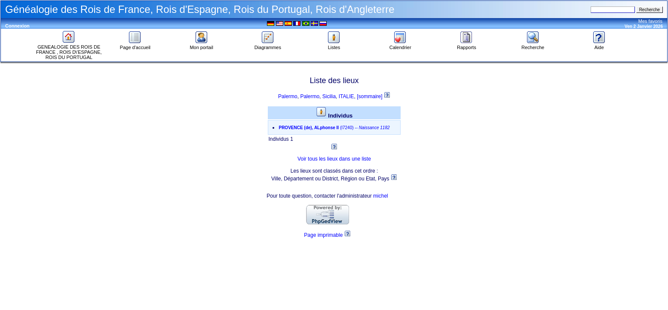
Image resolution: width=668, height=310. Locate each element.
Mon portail (201, 45)
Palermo (287, 96)
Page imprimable (323, 235)
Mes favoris (650, 21)
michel (380, 196)
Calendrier (400, 45)
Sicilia (329, 96)
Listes (334, 45)
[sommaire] (370, 96)
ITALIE (346, 96)
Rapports (466, 45)
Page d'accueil (135, 45)
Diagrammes (267, 45)
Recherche (532, 45)
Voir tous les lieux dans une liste (334, 159)
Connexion (17, 25)
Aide (599, 45)
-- (334, 127)
